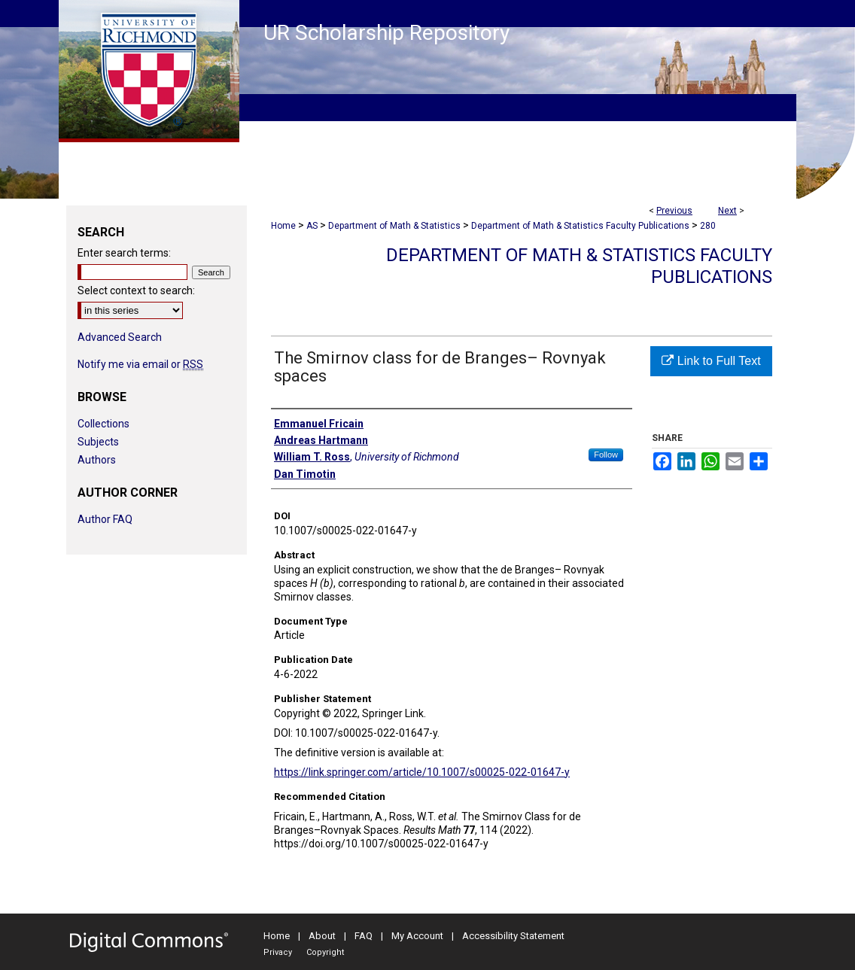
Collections (103, 424)
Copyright (325, 952)
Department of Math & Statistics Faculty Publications (580, 225)
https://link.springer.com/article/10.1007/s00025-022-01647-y (422, 772)
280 (708, 225)
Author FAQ (105, 519)
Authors (97, 460)
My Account (417, 935)
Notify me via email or (140, 364)
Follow (606, 454)
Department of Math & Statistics (394, 225)
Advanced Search (120, 337)
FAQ (363, 935)
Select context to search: (136, 290)
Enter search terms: (124, 253)
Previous (674, 210)
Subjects (98, 442)
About (322, 935)
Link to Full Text (711, 360)
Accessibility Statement (513, 935)
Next (727, 210)
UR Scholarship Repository (386, 32)
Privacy (277, 952)
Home (283, 225)
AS (312, 225)
